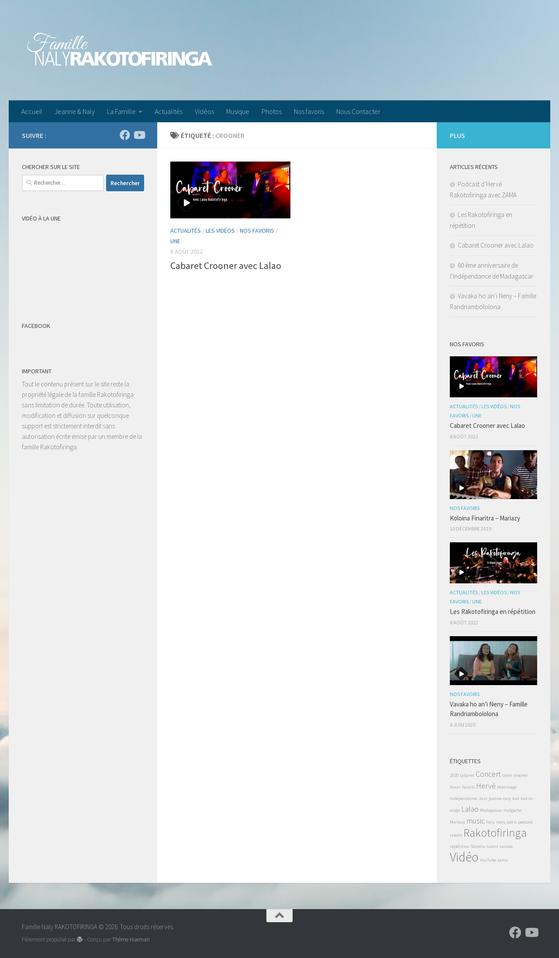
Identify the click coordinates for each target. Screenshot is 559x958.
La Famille (121, 111)
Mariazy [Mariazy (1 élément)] (457, 822)
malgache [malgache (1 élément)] (513, 810)
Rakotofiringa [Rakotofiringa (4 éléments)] (495, 832)
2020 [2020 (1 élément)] (454, 775)
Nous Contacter (358, 111)
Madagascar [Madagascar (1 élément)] (491, 810)
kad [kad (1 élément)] (515, 798)
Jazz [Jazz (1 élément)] (483, 798)
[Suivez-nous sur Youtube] (139, 135)
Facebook (36, 326)
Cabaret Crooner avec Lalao (225, 265)
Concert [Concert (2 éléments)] (488, 774)
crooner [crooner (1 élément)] (521, 775)
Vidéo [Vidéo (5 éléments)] (464, 857)
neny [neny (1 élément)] (501, 822)
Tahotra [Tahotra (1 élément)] (478, 846)
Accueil (31, 111)
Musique (237, 111)
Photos (272, 111)
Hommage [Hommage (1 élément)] (507, 787)
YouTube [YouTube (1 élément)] (488, 860)
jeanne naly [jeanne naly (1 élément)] (500, 798)
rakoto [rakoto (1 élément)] (456, 835)
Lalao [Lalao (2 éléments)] (470, 809)
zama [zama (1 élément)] (502, 860)
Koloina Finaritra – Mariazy (485, 518)
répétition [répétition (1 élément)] (459, 846)
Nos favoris (309, 111)
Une (175, 241)
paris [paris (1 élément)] (512, 822)
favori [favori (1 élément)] (455, 787)
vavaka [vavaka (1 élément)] (506, 846)
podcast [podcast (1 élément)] (525, 822)
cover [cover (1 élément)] (507, 775)
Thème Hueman (131, 939)
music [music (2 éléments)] (475, 821)
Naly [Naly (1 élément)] (490, 822)
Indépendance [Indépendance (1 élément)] (463, 798)
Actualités (169, 111)
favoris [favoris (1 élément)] (468, 787)
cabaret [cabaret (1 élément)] (467, 775)
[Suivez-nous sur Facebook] (125, 135)
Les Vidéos (220, 230)
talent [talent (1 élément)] (492, 846)
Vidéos (204, 111)
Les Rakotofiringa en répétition (492, 611)
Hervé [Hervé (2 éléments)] (486, 786)
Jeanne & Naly (75, 111)
